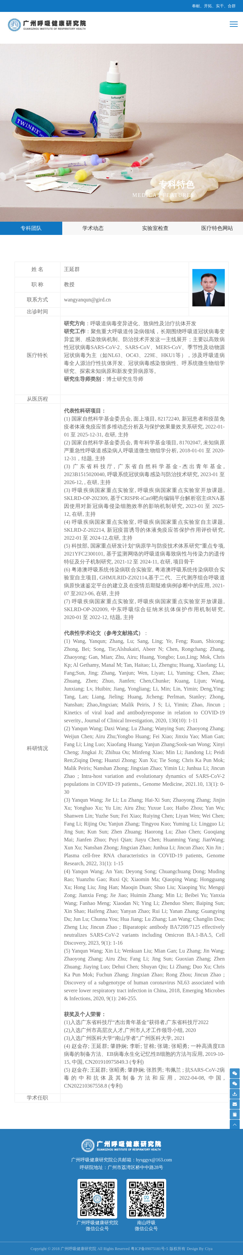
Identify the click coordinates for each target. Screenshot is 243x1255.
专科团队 (31, 228)
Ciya (209, 1248)
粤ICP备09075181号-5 (149, 1248)
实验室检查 (155, 228)
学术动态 (93, 228)
